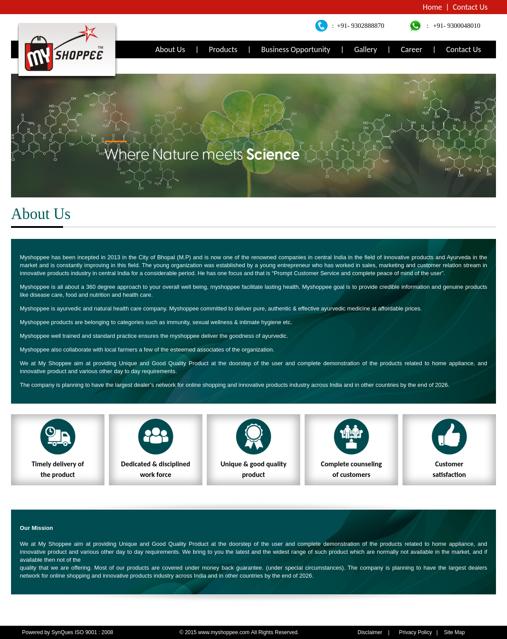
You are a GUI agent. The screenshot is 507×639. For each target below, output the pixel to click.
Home (432, 7)
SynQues (62, 632)
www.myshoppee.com (224, 632)
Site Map (454, 632)
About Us (170, 49)
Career (411, 49)
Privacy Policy (415, 632)
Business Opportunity (295, 49)
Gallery (365, 49)
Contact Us (470, 7)
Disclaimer (370, 632)
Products (223, 49)
